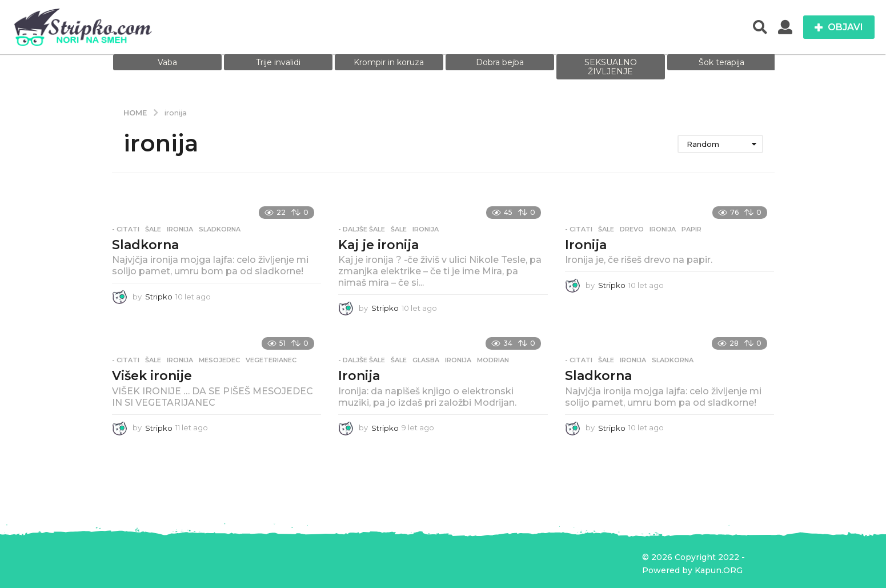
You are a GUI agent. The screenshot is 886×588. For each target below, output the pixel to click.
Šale (153, 229)
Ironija (586, 245)
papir (691, 229)
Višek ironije (152, 375)
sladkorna (219, 229)
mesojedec (219, 360)
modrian (493, 360)
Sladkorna (145, 245)
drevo (632, 229)
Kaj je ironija (378, 245)
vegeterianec (271, 360)
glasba (425, 360)
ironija (180, 229)
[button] (760, 27)
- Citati (125, 229)
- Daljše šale (361, 229)
